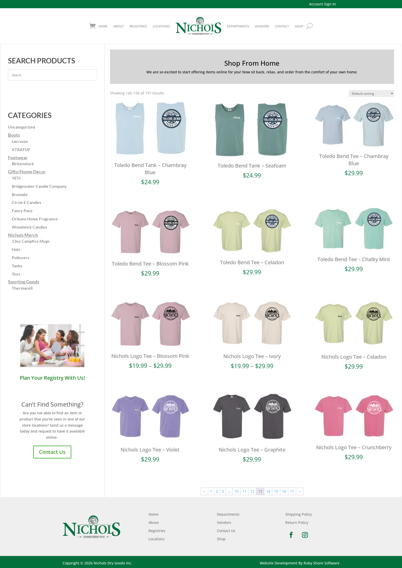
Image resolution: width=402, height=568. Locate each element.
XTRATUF (21, 149)
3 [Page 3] (223, 491)
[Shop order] (371, 93)
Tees (16, 273)
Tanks (17, 265)
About (118, 26)
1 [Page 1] (211, 491)
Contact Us (52, 451)
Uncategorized (21, 126)
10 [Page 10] (236, 491)
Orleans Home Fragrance (35, 218)
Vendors (262, 26)
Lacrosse (20, 141)
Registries (138, 26)
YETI (16, 177)
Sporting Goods (23, 282)
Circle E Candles (26, 202)
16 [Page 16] (284, 491)
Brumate (20, 194)
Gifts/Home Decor (27, 171)
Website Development (278, 563)
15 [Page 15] (276, 491)
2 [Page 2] (217, 491)
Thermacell (22, 288)
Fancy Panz (22, 210)
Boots (14, 135)
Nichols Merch (23, 235)
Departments (238, 26)
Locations (161, 26)
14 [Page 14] (268, 491)
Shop (221, 538)
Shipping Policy (298, 514)
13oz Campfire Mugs (30, 241)
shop (299, 26)
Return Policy (296, 522)
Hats (16, 249)
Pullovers (20, 257)
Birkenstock (23, 163)
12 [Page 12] (252, 491)
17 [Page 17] (292, 491)
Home (103, 26)
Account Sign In (322, 4)
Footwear (17, 157)
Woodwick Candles (29, 226)
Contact (282, 26)
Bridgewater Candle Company (39, 186)
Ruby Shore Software (321, 563)
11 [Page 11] (244, 491)
